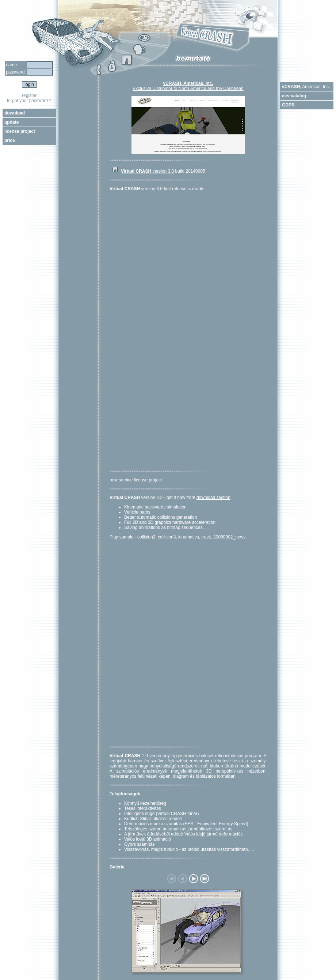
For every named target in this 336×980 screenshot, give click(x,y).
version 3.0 (147, 171)
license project (148, 480)
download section (213, 497)
